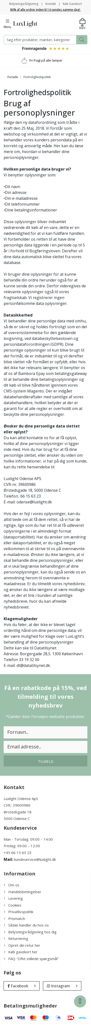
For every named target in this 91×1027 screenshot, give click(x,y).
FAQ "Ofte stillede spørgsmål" (31, 958)
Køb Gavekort (72, 4)
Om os (11, 884)
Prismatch (14, 918)
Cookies (12, 905)
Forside (13, 77)
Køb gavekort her (21, 951)
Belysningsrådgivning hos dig (30, 931)
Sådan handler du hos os (26, 925)
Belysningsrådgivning (23, 4)
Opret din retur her (22, 945)
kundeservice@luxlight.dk (35, 859)
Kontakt (50, 4)
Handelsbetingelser (22, 891)
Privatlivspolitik (18, 911)
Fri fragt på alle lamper (45, 60)
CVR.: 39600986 (17, 805)
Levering (13, 898)
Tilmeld (45, 761)
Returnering (16, 938)
